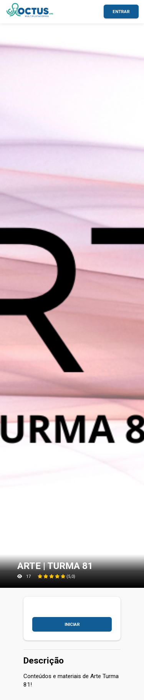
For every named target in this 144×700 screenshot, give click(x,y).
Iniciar (72, 624)
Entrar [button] (121, 11)
